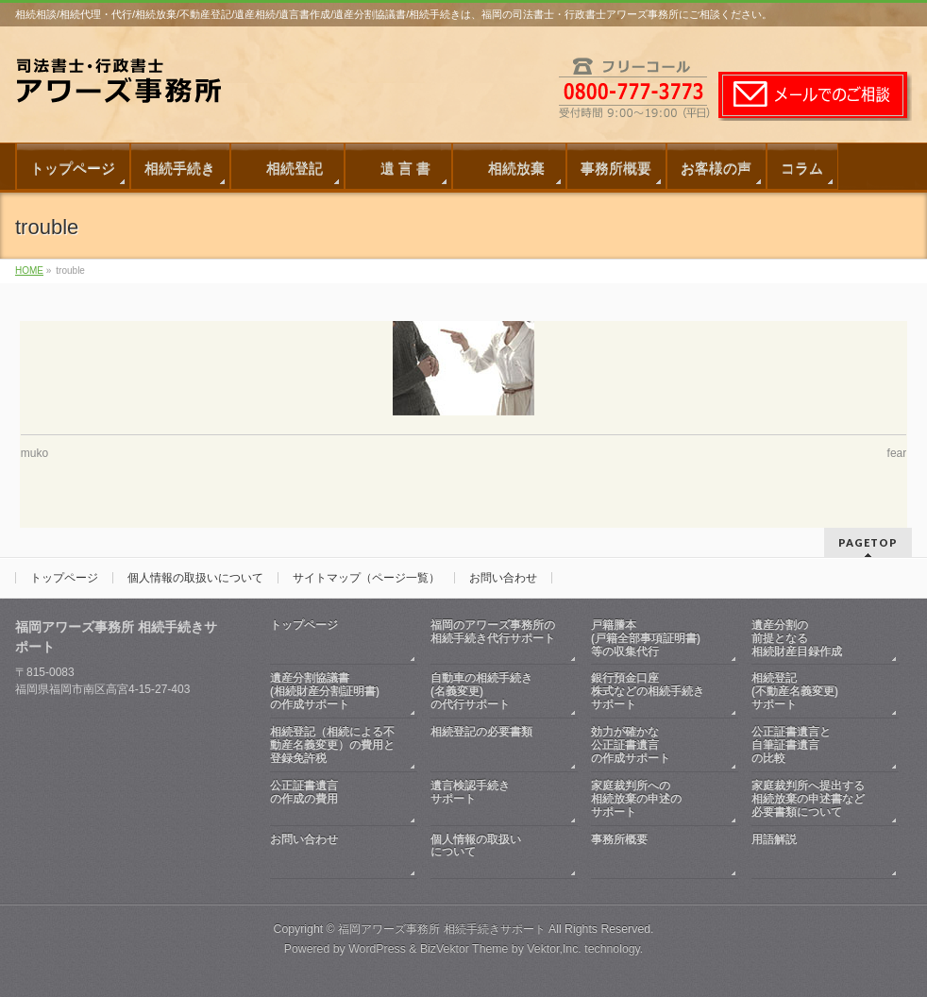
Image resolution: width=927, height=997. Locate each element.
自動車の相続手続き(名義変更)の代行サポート (481, 691)
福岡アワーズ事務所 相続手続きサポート (441, 929)
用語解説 (815, 853)
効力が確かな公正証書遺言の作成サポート (630, 745)
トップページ (64, 577)
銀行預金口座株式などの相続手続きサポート (647, 691)
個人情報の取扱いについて (195, 577)
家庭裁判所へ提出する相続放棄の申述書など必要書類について (808, 799)
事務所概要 (655, 853)
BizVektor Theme (464, 948)
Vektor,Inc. (554, 948)
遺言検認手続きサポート (494, 799)
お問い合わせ (503, 577)
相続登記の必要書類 (494, 745)
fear (897, 453)
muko (34, 453)
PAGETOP (868, 542)
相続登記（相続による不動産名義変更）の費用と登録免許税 (332, 745)
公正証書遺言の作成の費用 (334, 799)
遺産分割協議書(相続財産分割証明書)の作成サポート (324, 691)
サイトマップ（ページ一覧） (366, 577)
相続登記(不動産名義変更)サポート (794, 691)
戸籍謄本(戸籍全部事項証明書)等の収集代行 (645, 638)
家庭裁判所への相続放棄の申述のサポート (636, 799)
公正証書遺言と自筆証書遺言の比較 (791, 745)
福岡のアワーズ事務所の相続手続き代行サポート (494, 638)
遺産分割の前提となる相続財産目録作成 (796, 638)
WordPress (377, 948)
